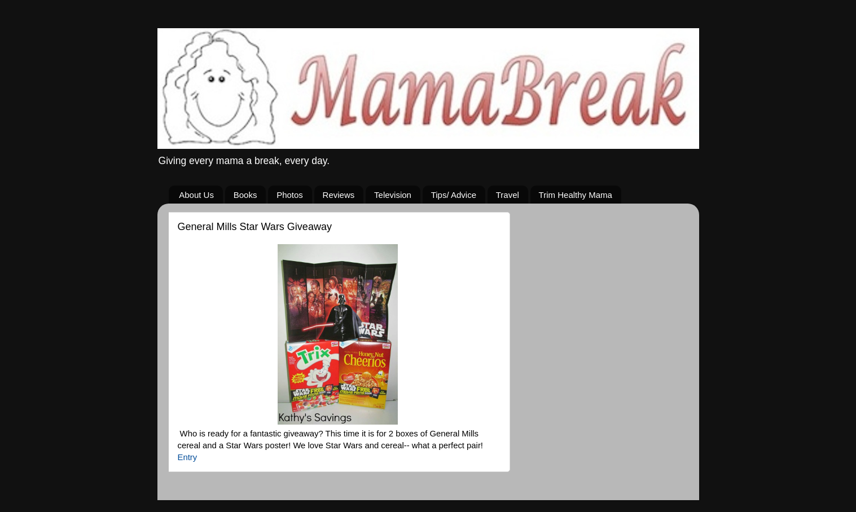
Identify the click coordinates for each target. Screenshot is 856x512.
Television (392, 195)
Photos (289, 195)
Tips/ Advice (453, 195)
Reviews (339, 195)
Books (245, 195)
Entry (187, 457)
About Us (196, 195)
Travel (507, 195)
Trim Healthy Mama (575, 195)
